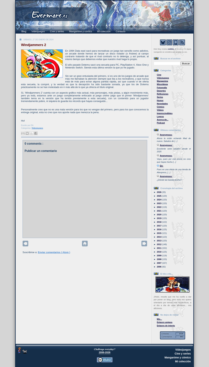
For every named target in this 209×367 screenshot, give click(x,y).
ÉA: (161, 166)
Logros (160, 116)
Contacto (120, 31)
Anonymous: (166, 135)
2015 (159, 233)
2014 (159, 237)
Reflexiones (162, 94)
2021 (159, 211)
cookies (171, 49)
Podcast (161, 123)
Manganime (162, 81)
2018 (159, 222)
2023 (159, 203)
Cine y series (57, 31)
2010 (159, 252)
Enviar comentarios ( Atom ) (54, 252)
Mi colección (104, 31)
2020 (159, 214)
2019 (159, 218)
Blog (23, 31)
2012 (159, 244)
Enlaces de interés (166, 326)
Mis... (159, 319)
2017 (159, 226)
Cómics (160, 107)
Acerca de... (162, 120)
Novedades (162, 104)
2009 (159, 255)
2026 (159, 192)
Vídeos (160, 110)
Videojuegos (38, 31)
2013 (159, 241)
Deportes (161, 91)
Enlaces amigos (164, 322)
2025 (159, 196)
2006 (159, 267)
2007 (159, 263)
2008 (159, 259)
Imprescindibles (164, 113)
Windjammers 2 (33, 45)
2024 (159, 200)
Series (160, 97)
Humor (160, 100)
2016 (159, 229)
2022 (159, 207)
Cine (159, 75)
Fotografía (162, 87)
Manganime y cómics (80, 31)
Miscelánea (162, 84)
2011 (159, 248)
